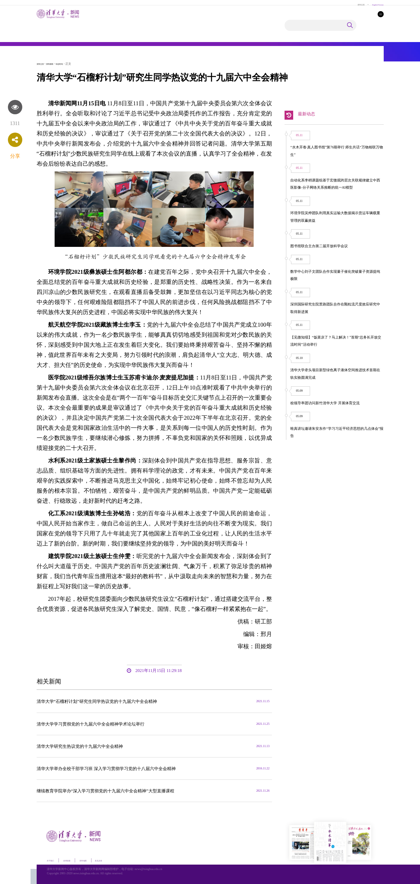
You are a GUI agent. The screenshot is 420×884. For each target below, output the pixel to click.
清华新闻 (56, 63)
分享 (15, 156)
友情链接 (77, 859)
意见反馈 (123, 859)
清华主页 (349, 4)
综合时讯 (70, 63)
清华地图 (101, 859)
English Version (373, 4)
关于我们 (54, 859)
